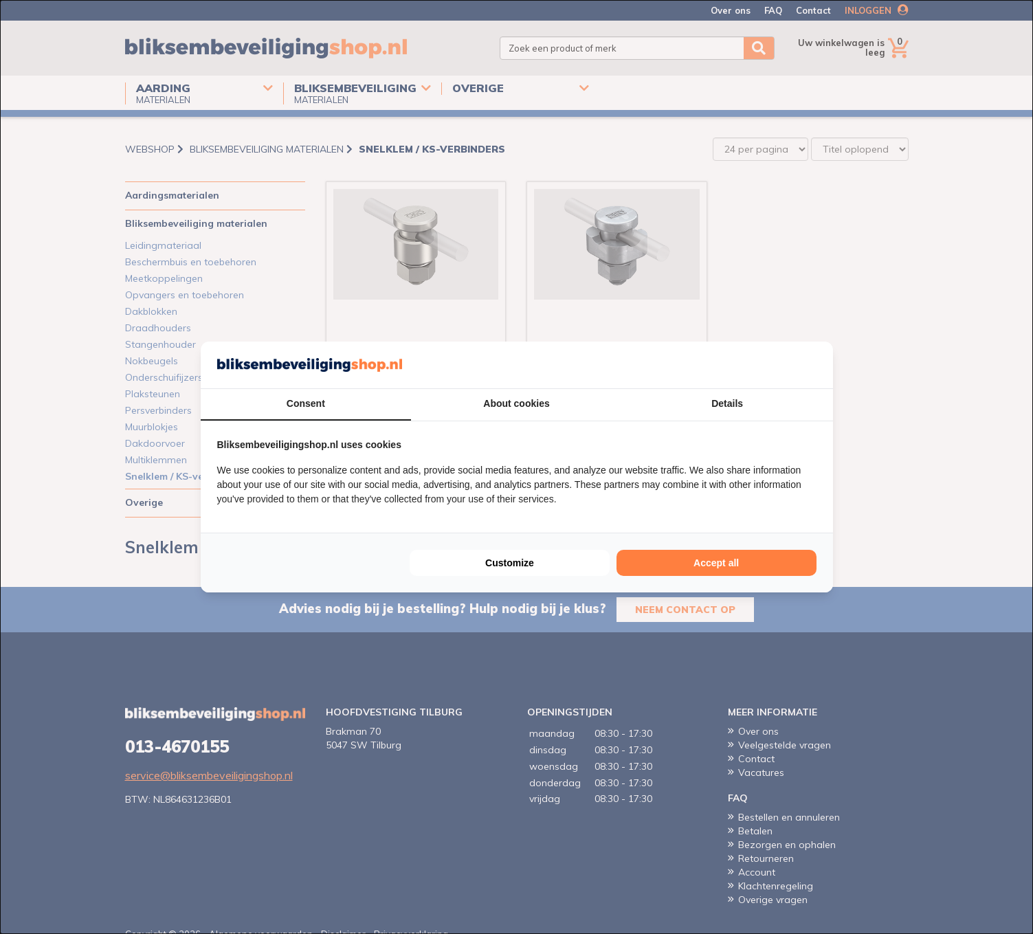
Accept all (716, 562)
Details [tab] (727, 403)
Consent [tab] (306, 403)
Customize (509, 562)
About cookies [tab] (516, 403)
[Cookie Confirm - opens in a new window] (813, 365)
